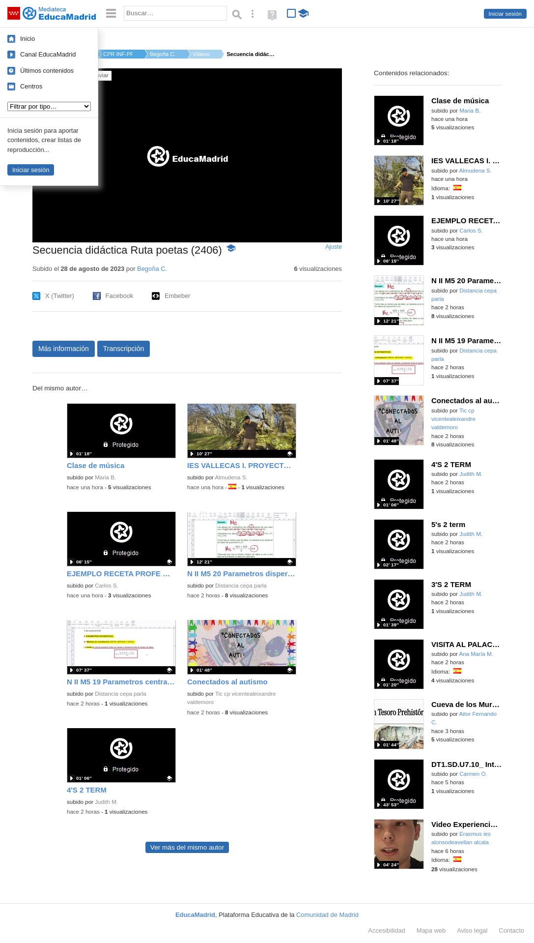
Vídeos (201, 54)
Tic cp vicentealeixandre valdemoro (453, 419)
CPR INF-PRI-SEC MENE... (118, 54)
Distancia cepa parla (241, 586)
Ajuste (333, 246)
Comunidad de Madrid (327, 914)
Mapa (431, 930)
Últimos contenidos (47, 70)
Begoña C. (162, 54)
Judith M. (106, 802)
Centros (31, 86)
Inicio (27, 38)
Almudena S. (231, 477)
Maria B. (105, 477)
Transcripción (123, 349)
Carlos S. (106, 586)
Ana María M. (476, 654)
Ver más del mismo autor (187, 847)
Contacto (511, 930)
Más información (63, 349)
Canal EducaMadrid (48, 54)
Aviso (472, 930)
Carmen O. (473, 774)
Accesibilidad (386, 930)
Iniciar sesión (505, 14)
